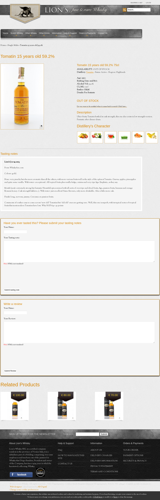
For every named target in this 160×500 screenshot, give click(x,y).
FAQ (60, 458)
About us (96, 458)
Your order (130, 458)
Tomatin (90, 72)
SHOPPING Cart (136, 3)
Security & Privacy (135, 469)
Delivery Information (103, 469)
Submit (104, 443)
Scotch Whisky (17, 33)
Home (5, 33)
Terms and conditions (104, 480)
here (116, 497)
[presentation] (26, 281)
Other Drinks (44, 33)
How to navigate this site (71, 466)
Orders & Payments (87, 33)
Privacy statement (101, 475)
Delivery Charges (101, 464)
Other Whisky (31, 33)
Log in (148, 3)
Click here (98, 497)
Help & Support (70, 33)
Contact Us (102, 33)
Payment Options (133, 464)
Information (57, 33)
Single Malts (13, 45)
